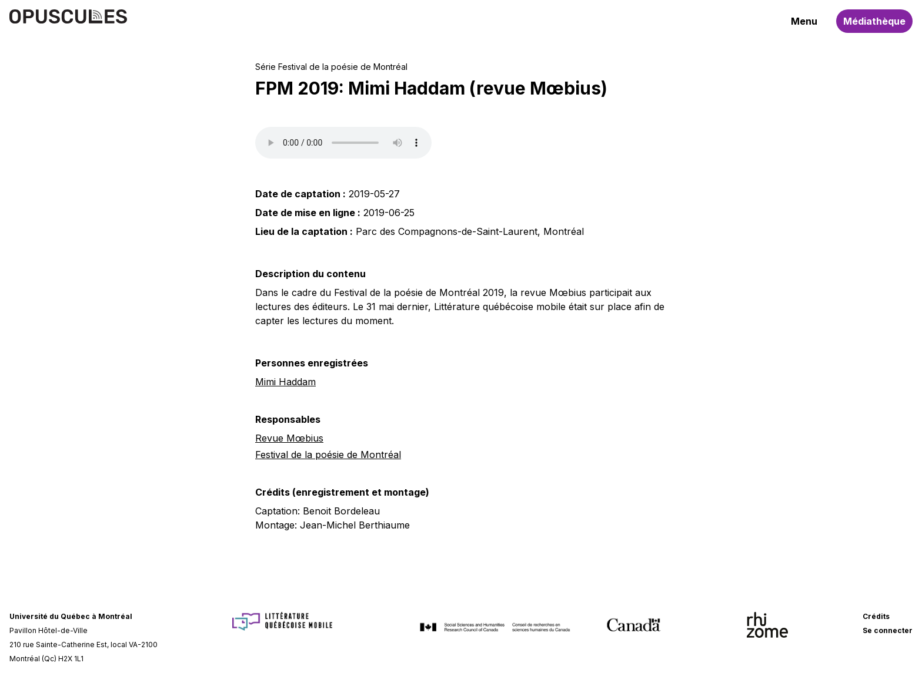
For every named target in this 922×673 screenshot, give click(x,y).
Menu (804, 21)
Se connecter (888, 630)
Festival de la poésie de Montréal (328, 454)
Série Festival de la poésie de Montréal (331, 67)
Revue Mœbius (289, 438)
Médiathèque (874, 21)
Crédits (876, 616)
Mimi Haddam (285, 382)
